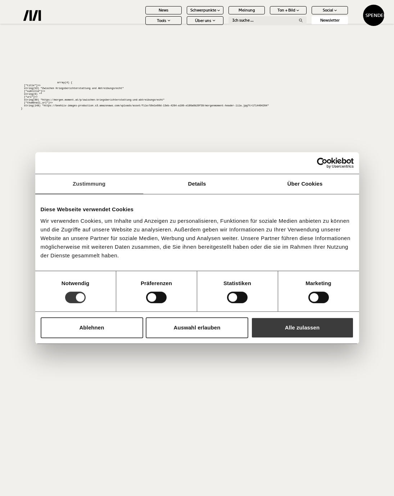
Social (308, 14)
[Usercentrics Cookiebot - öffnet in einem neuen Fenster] (322, 163)
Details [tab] (197, 184)
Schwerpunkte (183, 14)
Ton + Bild (266, 14)
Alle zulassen (302, 327)
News (141, 14)
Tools (141, 25)
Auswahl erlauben (197, 327)
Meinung (224, 14)
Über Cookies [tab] (305, 184)
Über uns (183, 25)
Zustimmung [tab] (89, 184)
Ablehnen (91, 327)
